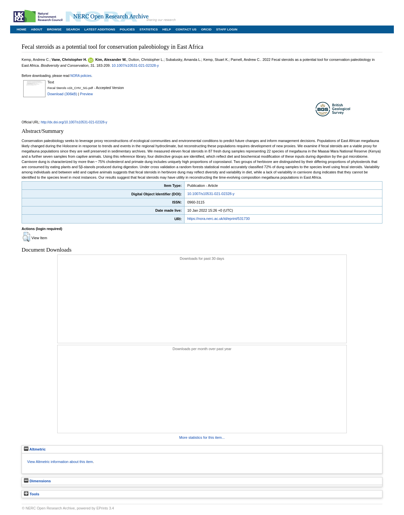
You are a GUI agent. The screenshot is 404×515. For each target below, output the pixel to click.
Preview (86, 94)
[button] (26, 237)
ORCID (206, 29)
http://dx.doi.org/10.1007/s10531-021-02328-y (74, 122)
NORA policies (80, 76)
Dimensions (37, 481)
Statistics (148, 29)
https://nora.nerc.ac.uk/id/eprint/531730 (218, 219)
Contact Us (186, 29)
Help (166, 29)
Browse (54, 29)
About (37, 29)
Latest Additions (99, 29)
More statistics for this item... (202, 437)
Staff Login (226, 29)
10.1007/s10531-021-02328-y (135, 65)
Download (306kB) (62, 94)
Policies (127, 29)
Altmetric (35, 449)
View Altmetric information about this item (60, 462)
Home (21, 29)
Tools (31, 494)
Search (73, 29)
